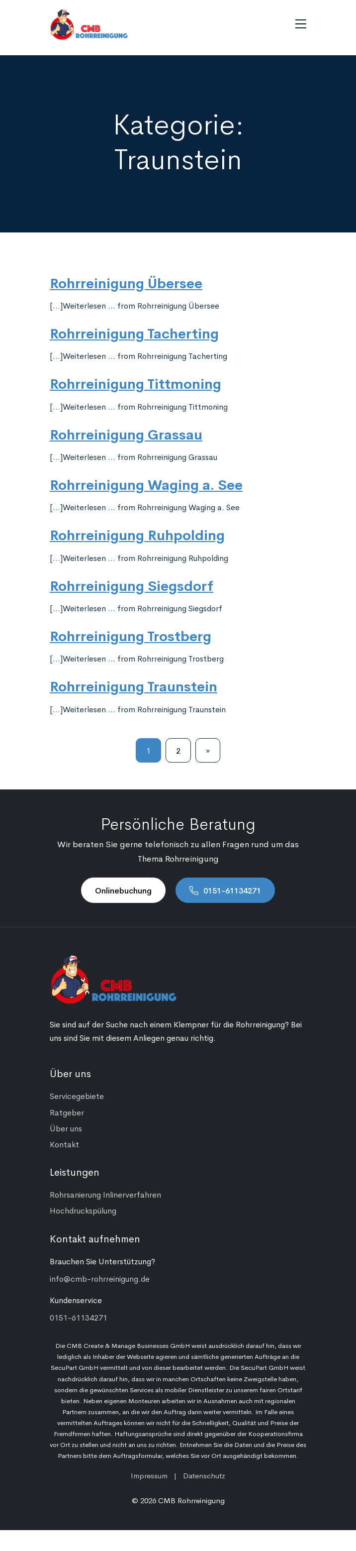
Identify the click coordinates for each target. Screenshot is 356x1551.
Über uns (66, 1127)
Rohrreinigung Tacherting (134, 332)
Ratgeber (67, 1112)
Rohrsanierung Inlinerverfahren (105, 1194)
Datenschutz (204, 1475)
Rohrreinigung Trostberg (130, 635)
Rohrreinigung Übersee (126, 282)
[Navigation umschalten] (300, 23)
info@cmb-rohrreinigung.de (100, 1278)
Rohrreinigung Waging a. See (146, 484)
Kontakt (64, 1143)
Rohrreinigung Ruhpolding (137, 534)
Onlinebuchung (123, 890)
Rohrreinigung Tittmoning (135, 383)
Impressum (149, 1475)
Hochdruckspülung (83, 1210)
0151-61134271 (232, 890)
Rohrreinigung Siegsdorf (131, 585)
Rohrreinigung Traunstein (133, 685)
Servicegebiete (77, 1095)
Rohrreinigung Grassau (126, 433)
